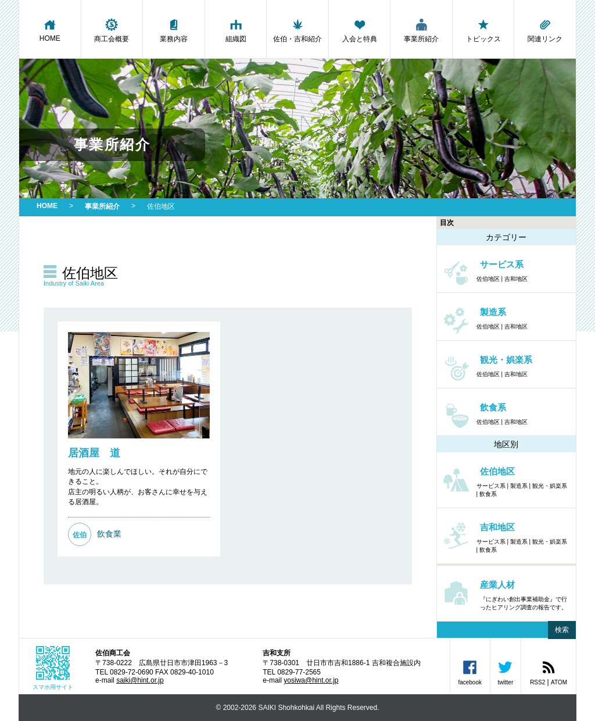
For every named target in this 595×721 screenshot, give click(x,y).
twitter (505, 672)
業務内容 (174, 30)
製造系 (519, 486)
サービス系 (491, 486)
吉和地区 (516, 279)
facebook (470, 672)
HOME (50, 29)
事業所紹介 (421, 30)
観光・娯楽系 (549, 486)
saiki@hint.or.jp (140, 680)
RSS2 (537, 682)
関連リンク (545, 30)
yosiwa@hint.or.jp (311, 680)
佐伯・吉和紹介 (297, 30)
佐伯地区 (488, 279)
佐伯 (80, 535)
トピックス (483, 30)
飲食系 (488, 494)
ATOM (559, 682)
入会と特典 (359, 30)
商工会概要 (112, 30)
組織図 (236, 30)
